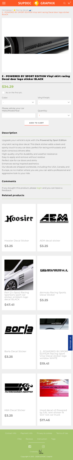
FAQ (19, 439)
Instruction (42, 439)
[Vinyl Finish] (54, 102)
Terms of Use (62, 433)
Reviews (29, 439)
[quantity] (54, 115)
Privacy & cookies (44, 433)
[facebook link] (30, 446)
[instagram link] (43, 446)
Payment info (27, 433)
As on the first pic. (12, 92)
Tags (53, 439)
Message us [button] (70, 343)
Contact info (10, 433)
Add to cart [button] (36, 123)
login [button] (39, 188)
